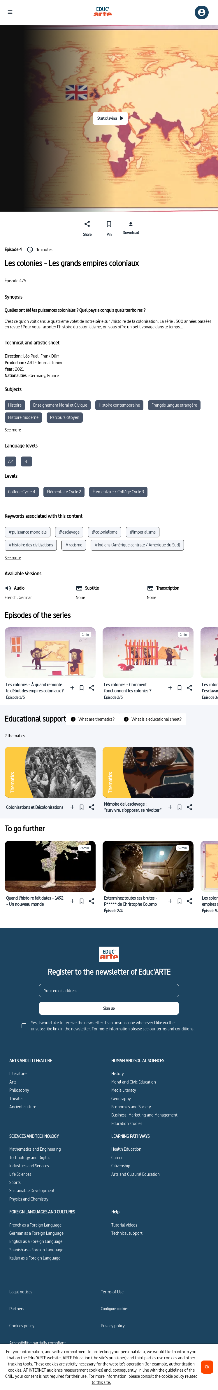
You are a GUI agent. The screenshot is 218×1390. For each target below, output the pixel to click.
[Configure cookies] (114, 1308)
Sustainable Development (31, 1190)
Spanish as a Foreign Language (36, 1250)
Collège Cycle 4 (21, 492)
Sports (15, 1182)
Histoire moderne (23, 417)
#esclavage (69, 532)
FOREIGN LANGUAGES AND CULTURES (42, 1212)
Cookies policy (21, 1326)
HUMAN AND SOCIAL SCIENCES (137, 1060)
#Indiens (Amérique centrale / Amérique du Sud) (137, 545)
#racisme (73, 545)
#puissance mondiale (27, 532)
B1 (26, 461)
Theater (16, 1098)
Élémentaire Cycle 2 (64, 492)
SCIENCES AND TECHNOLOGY (34, 1136)
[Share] (87, 227)
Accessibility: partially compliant (37, 1343)
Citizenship (120, 1166)
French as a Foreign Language (35, 1225)
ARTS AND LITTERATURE (30, 1060)
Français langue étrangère (174, 405)
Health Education (126, 1149)
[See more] (13, 430)
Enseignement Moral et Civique (60, 405)
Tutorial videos (124, 1225)
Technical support (127, 1233)
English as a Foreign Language (35, 1241)
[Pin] (109, 227)
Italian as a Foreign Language (34, 1258)
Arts (13, 1082)
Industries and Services (29, 1166)
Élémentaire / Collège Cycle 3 (118, 492)
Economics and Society (131, 1107)
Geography (121, 1098)
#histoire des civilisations (30, 545)
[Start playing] (110, 118)
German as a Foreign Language (36, 1233)
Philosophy (19, 1090)
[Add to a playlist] (73, 687)
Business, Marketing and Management (144, 1115)
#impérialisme (143, 532)
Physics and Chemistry (28, 1199)
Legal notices (20, 1292)
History (117, 1073)
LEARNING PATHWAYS (130, 1136)
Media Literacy (123, 1090)
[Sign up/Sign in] (201, 12)
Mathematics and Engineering (35, 1149)
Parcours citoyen (64, 417)
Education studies (126, 1123)
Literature (18, 1073)
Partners (16, 1309)
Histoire (15, 405)
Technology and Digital (29, 1157)
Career (117, 1157)
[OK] (207, 1367)
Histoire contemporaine (119, 405)
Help (115, 1212)
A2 (10, 461)
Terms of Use (112, 1292)
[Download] (131, 227)
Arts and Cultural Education (135, 1174)
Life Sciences (20, 1174)
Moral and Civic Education (133, 1082)
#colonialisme (104, 532)
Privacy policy (113, 1326)
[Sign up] (109, 1008)
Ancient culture (22, 1107)
